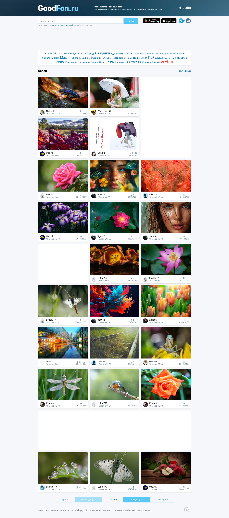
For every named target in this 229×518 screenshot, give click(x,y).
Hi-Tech (48, 53)
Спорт (102, 61)
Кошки (181, 53)
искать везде (184, 71)
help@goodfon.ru (83, 510)
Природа (181, 58)
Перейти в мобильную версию (137, 510)
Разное (60, 61)
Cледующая (137, 499)
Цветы (156, 61)
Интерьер (161, 53)
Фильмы (146, 61)
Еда (113, 53)
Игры (143, 53)
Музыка (106, 57)
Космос (171, 53)
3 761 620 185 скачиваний (62, 25)
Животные (133, 53)
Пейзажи (155, 57)
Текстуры (120, 61)
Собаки (94, 61)
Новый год (132, 57)
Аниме (82, 53)
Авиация (72, 53)
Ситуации (84, 61)
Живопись (121, 53)
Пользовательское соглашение (107, 510)
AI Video (167, 61)
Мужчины (96, 57)
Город (90, 53)
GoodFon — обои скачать (52, 510)
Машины (67, 57)
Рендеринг (71, 61)
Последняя (162, 499)
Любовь (46, 57)
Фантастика (134, 61)
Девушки (102, 53)
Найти (131, 21)
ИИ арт (151, 53)
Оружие (143, 57)
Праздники (169, 57)
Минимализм (82, 57)
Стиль (110, 61)
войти (185, 8)
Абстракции (60, 53)
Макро (55, 57)
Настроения (119, 57)
